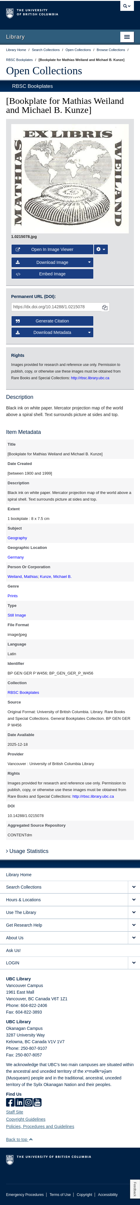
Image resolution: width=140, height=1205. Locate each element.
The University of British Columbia (50, 12)
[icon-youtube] (37, 1103)
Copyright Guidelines (25, 1119)
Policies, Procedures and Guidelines (40, 1126)
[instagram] (28, 1103)
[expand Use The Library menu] (134, 912)
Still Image (17, 615)
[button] (30, 1139)
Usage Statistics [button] (27, 851)
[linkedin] (19, 1103)
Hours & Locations (23, 899)
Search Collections (24, 887)
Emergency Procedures (25, 1195)
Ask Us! (13, 950)
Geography (17, 538)
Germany (16, 557)
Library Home (19, 874)
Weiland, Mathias (23, 576)
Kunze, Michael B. (56, 576)
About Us (15, 937)
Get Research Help (24, 925)
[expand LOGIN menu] (134, 963)
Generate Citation (42, 321)
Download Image (53, 262)
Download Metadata (53, 332)
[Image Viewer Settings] (101, 249)
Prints (13, 596)
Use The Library (21, 912)
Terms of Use (60, 1195)
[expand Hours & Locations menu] (134, 900)
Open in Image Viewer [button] (44, 249)
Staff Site (14, 1112)
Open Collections (44, 71)
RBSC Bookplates (32, 86)
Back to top (19, 1139)
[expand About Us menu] (134, 938)
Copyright (84, 1195)
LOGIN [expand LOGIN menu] (12, 962)
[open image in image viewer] (70, 178)
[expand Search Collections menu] (134, 887)
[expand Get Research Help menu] (134, 925)
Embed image (41, 273)
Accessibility (108, 1195)
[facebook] (10, 1103)
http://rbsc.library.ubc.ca (93, 796)
